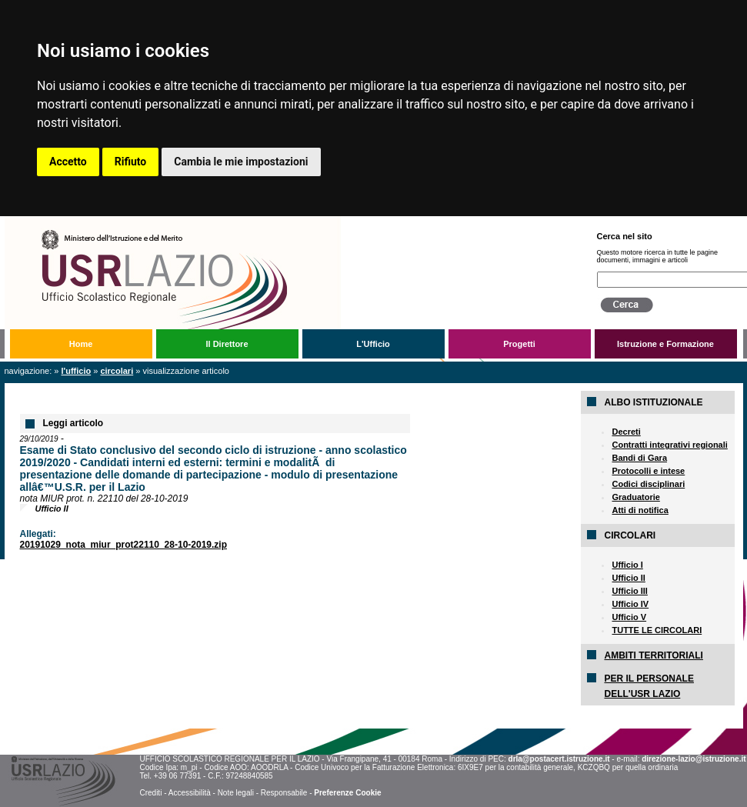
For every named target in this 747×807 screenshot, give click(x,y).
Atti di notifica (640, 510)
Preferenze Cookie (347, 793)
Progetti (519, 343)
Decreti (626, 431)
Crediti (150, 793)
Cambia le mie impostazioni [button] (241, 161)
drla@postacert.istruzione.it (559, 759)
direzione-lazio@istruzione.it (693, 759)
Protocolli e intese (648, 470)
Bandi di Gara (639, 457)
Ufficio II (628, 577)
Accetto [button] (68, 161)
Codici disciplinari (648, 484)
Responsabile (284, 793)
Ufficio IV (630, 604)
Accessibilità (189, 793)
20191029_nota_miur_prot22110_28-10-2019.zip (124, 544)
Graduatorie (635, 497)
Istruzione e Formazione (665, 343)
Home (81, 343)
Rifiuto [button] (131, 161)
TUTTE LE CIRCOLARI (657, 630)
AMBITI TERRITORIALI (653, 655)
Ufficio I (627, 564)
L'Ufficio (373, 343)
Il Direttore (226, 343)
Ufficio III (629, 590)
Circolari (116, 370)
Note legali (236, 793)
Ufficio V (629, 617)
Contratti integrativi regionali (669, 444)
